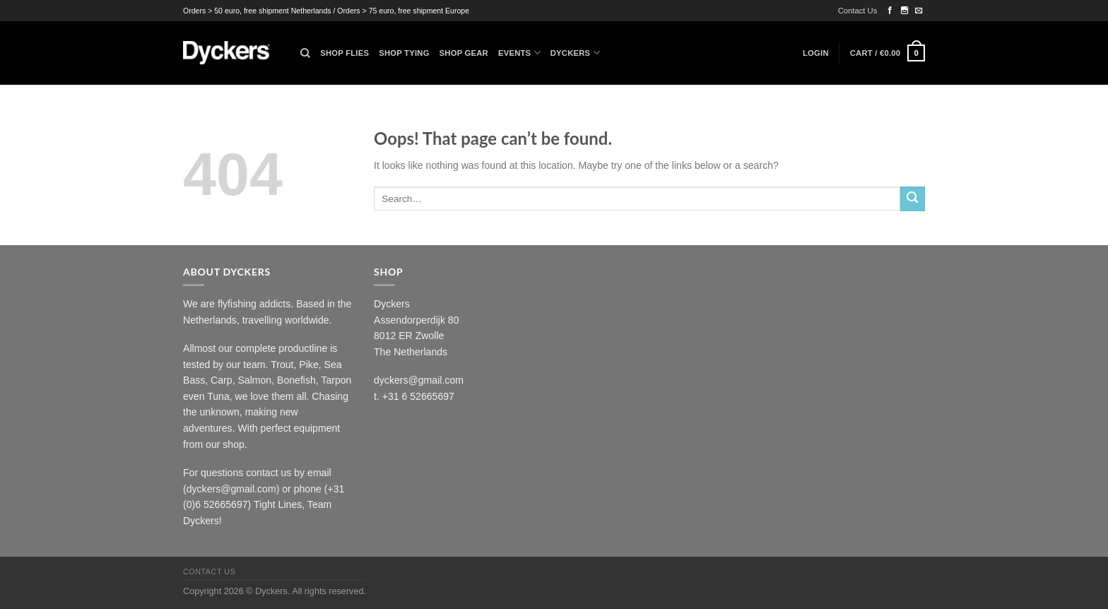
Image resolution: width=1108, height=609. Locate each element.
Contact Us (858, 10)
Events (519, 52)
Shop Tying (404, 53)
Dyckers (575, 52)
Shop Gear (464, 53)
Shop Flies (344, 53)
